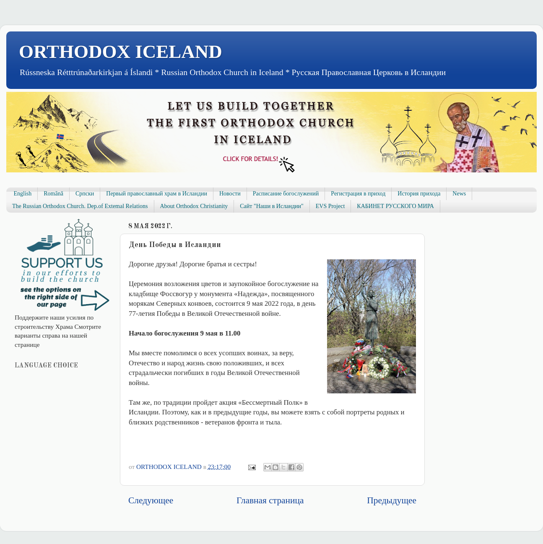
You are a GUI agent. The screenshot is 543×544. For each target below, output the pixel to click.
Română (53, 193)
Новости (230, 193)
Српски (84, 193)
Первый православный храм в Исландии (156, 193)
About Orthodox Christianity (194, 206)
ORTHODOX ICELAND (120, 51)
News (459, 193)
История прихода (419, 193)
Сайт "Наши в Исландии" (271, 206)
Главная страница (270, 500)
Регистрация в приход (358, 193)
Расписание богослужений (286, 193)
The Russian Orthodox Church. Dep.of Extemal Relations (80, 206)
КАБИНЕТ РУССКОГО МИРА (395, 206)
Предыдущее (391, 500)
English (23, 193)
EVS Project (330, 206)
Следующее (150, 500)
